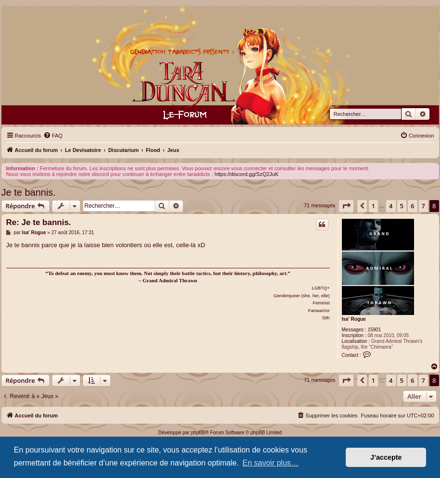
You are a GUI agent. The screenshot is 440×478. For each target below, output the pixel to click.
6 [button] (412, 205)
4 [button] (390, 205)
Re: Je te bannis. (38, 222)
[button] (346, 206)
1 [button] (373, 205)
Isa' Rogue (354, 319)
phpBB (198, 432)
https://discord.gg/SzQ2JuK (246, 174)
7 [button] (423, 205)
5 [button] (401, 205)
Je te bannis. (28, 192)
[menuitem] (53, 135)
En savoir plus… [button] (270, 463)
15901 (374, 329)
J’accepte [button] (386, 457)
